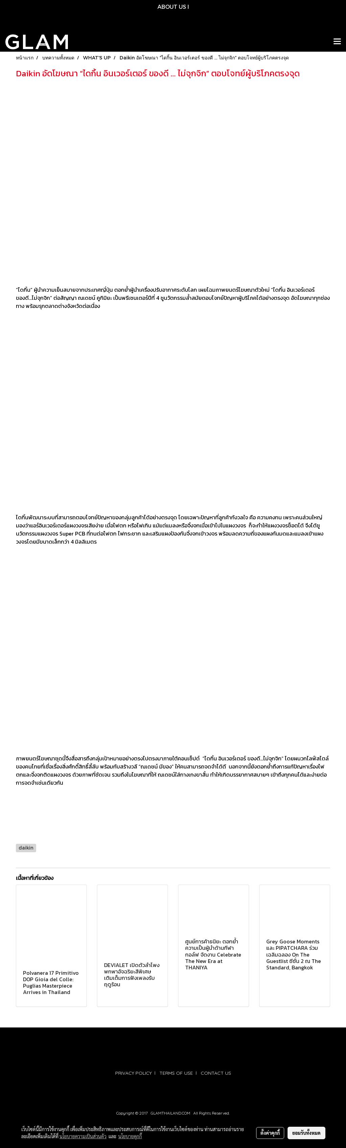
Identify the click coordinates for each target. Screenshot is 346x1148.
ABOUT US (171, 6)
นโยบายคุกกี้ (130, 1136)
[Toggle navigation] (337, 41)
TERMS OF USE (176, 1073)
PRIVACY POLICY (133, 1073)
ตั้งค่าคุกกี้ (270, 1133)
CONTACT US (216, 1073)
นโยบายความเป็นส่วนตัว (82, 1136)
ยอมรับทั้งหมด (306, 1133)
